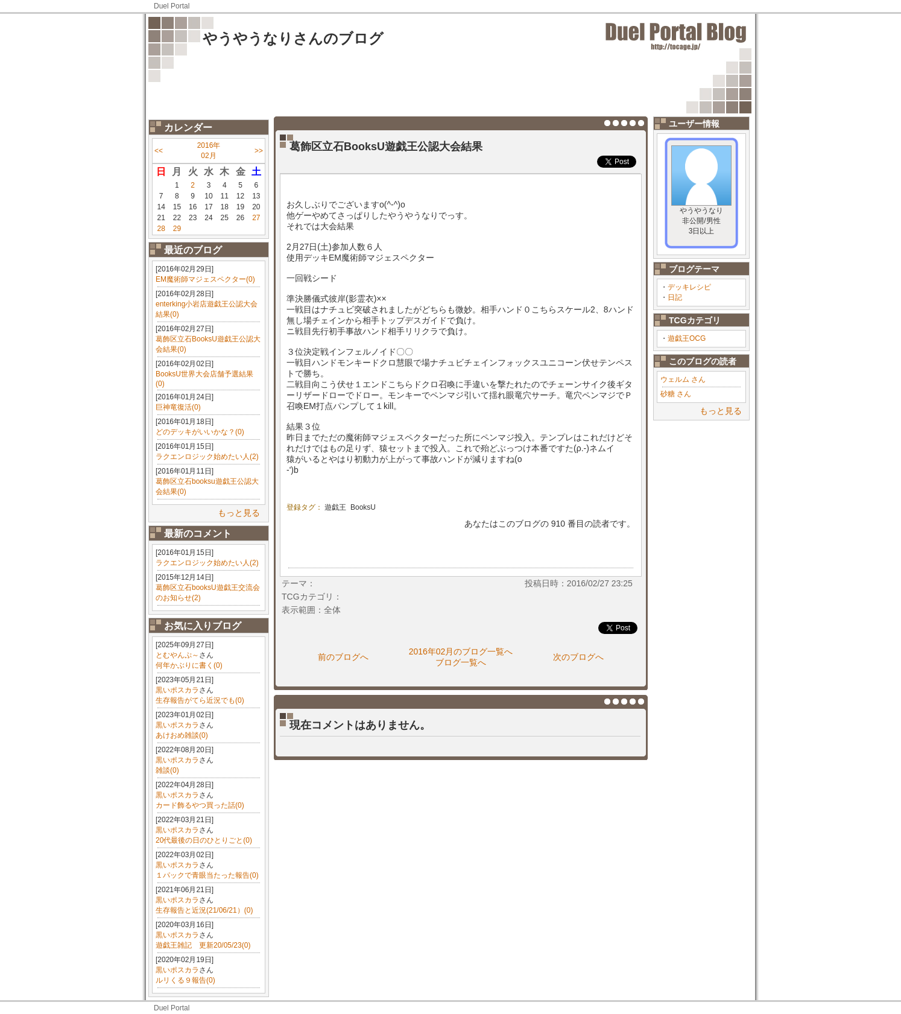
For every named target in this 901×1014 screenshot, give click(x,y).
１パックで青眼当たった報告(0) (207, 875)
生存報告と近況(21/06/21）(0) (204, 910)
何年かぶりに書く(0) (189, 665)
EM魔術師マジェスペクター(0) (205, 279)
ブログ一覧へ (460, 662)
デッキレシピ (689, 287)
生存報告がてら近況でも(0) (200, 700)
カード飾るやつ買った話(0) (200, 805)
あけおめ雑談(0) (182, 735)
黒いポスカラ (177, 690)
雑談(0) (167, 770)
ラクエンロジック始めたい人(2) (207, 456)
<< (158, 151)
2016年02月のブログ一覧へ (461, 651)
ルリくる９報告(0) (185, 980)
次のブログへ (578, 657)
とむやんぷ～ (177, 655)
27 (256, 218)
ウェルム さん (683, 379)
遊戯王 (335, 507)
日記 (675, 297)
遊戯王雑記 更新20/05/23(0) (203, 945)
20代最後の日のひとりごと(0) (204, 840)
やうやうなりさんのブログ (293, 38)
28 (161, 228)
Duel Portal (171, 6)
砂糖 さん (675, 394)
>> (258, 151)
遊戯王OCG (687, 338)
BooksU (363, 507)
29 (177, 228)
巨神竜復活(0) (178, 407)
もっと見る (239, 513)
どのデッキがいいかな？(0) (200, 432)
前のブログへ (343, 657)
